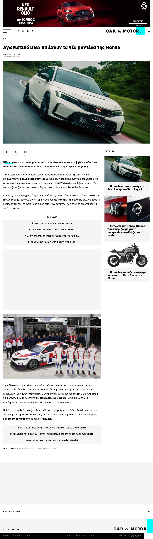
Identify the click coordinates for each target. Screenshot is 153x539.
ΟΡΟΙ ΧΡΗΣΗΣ (79, 536)
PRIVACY (90, 536)
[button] (7, 31)
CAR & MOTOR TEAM (11, 54)
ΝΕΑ (4, 39)
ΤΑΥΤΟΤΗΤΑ (68, 536)
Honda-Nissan (49, 448)
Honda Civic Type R (33, 448)
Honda (9, 162)
